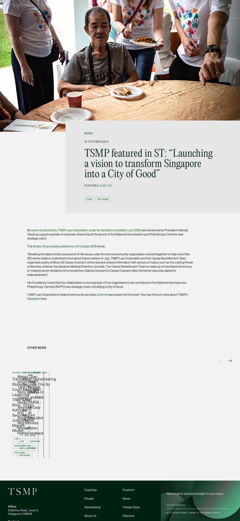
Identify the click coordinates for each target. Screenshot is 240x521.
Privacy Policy (212, 501)
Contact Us (130, 513)
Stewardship (92, 495)
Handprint (33, 299)
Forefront (128, 478)
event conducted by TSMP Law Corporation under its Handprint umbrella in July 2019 (85, 230)
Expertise (90, 478)
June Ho (106, 185)
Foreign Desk (131, 495)
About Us (90, 504)
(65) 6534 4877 (17, 513)
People (89, 487)
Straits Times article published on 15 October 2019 (65, 246)
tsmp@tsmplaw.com (20, 517)
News (88, 133)
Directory (128, 504)
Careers (89, 513)
